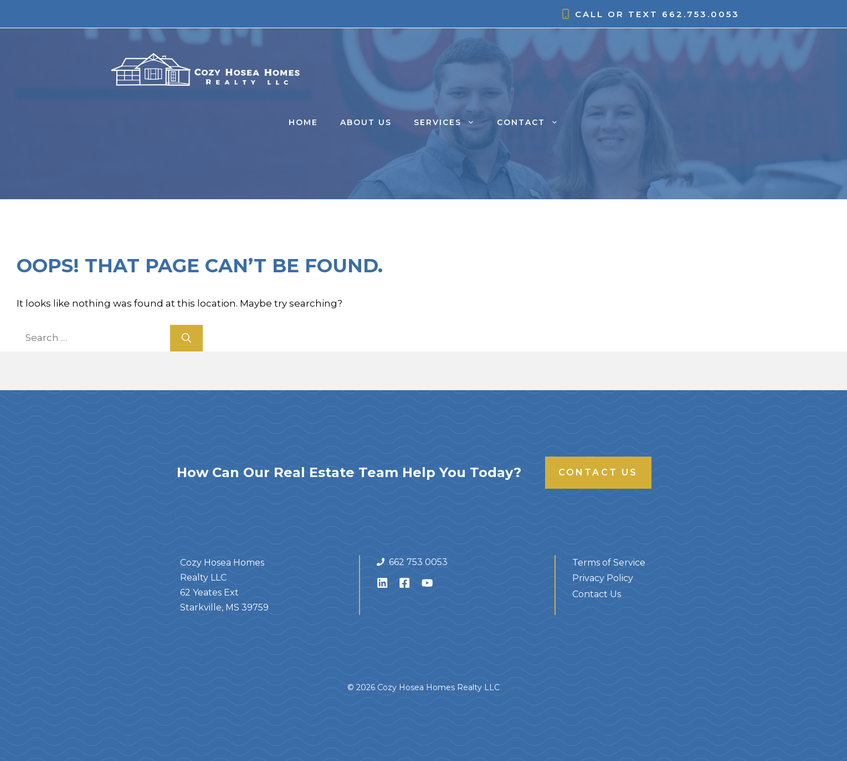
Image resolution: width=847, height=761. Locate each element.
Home (303, 122)
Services (450, 122)
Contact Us (598, 472)
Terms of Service (608, 562)
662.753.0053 (701, 14)
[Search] (186, 338)
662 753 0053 (418, 562)
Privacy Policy (602, 578)
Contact (533, 122)
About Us (366, 122)
